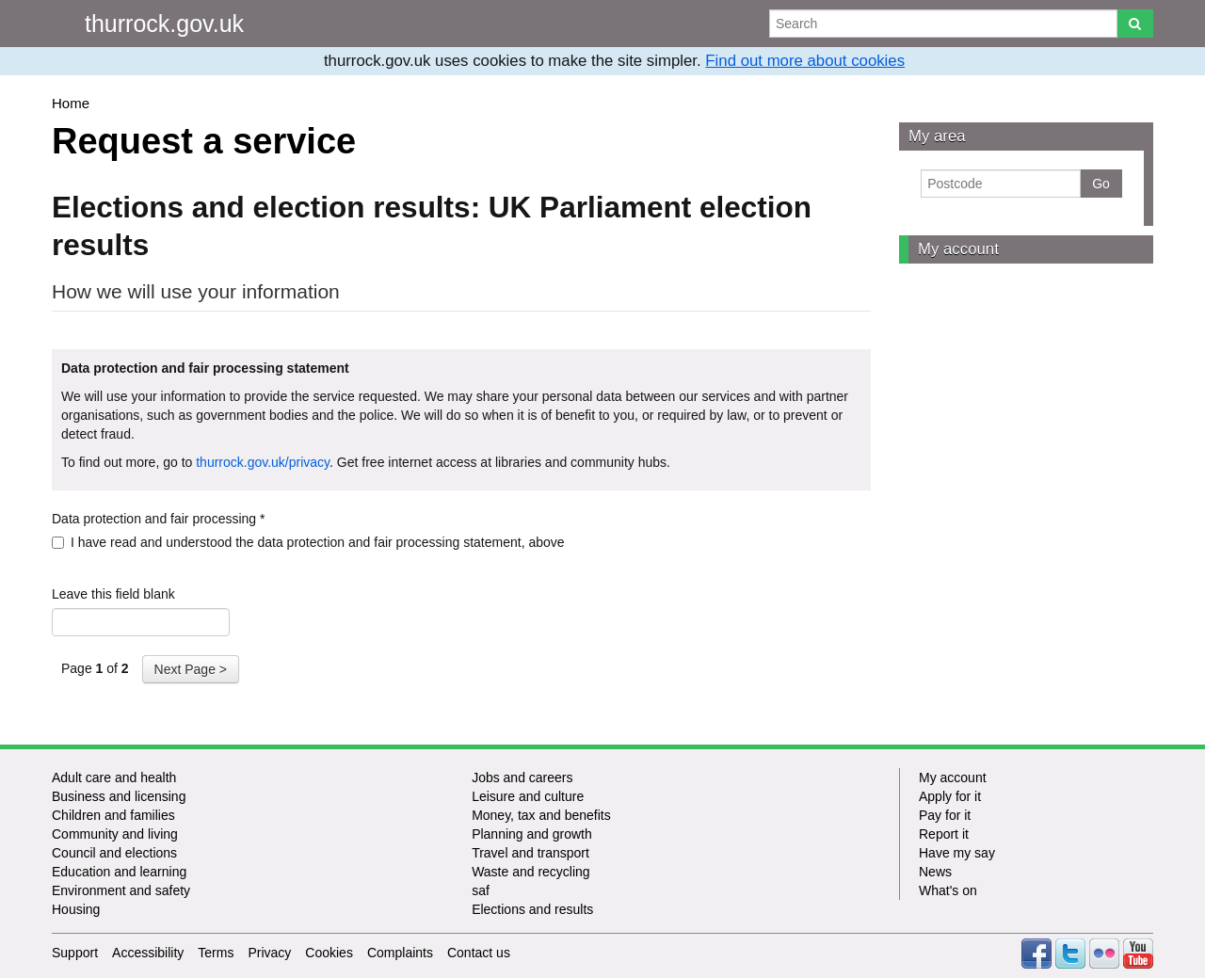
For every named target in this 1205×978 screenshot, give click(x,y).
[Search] (1135, 23)
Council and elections (114, 852)
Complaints (400, 952)
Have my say (957, 852)
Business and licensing (118, 796)
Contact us (478, 952)
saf (481, 890)
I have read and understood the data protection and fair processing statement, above (308, 542)
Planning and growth (532, 834)
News (935, 871)
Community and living (115, 834)
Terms (215, 952)
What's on (948, 890)
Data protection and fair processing (158, 518)
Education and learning (119, 871)
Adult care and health (114, 777)
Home (70, 103)
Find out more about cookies (805, 61)
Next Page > (190, 669)
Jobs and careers (522, 777)
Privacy (269, 952)
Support (75, 952)
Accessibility (148, 952)
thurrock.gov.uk (164, 23)
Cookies (329, 952)
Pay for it (945, 815)
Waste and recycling (531, 871)
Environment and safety (121, 890)
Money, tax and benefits (541, 815)
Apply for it (950, 796)
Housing (76, 909)
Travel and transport (530, 852)
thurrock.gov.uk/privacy (262, 462)
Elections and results (532, 909)
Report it (944, 834)
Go (1101, 183)
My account (958, 249)
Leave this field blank (113, 593)
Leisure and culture (528, 796)
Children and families (113, 815)
